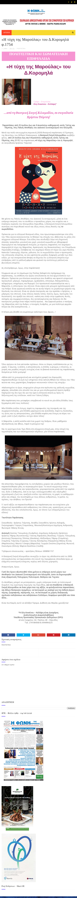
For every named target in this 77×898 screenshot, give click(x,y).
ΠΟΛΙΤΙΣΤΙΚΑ (21, 50)
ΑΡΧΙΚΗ (6, 33)
